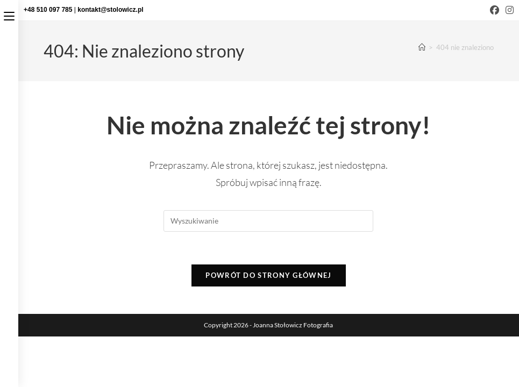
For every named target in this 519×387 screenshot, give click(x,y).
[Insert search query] (268, 221)
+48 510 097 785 (49, 9)
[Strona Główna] (421, 47)
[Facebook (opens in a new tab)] (494, 10)
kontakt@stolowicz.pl (110, 9)
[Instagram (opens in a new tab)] (508, 10)
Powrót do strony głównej (268, 275)
